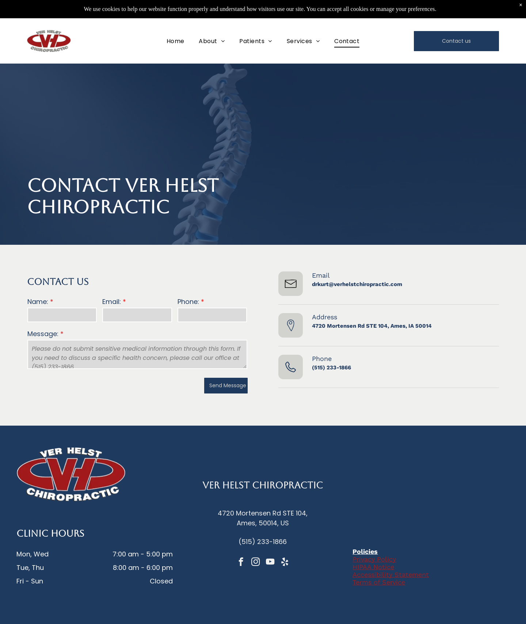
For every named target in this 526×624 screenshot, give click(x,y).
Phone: (188, 301)
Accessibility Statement (390, 574)
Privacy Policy (374, 559)
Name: (37, 301)
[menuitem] (175, 40)
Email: (111, 301)
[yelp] (284, 562)
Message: (42, 333)
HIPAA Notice (373, 567)
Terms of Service (378, 582)
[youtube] (270, 562)
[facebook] (241, 562)
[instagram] (255, 562)
